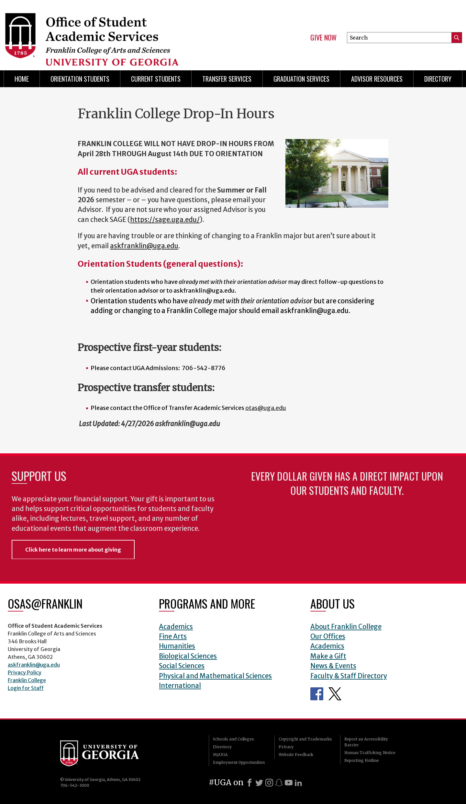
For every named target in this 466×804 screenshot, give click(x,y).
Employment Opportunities (239, 762)
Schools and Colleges (233, 739)
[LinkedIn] (298, 783)
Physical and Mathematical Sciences (215, 676)
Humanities (177, 646)
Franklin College (27, 680)
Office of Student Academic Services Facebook (316, 693)
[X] (259, 783)
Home (22, 79)
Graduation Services (301, 79)
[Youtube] (289, 783)
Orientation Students (79, 79)
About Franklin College (346, 627)
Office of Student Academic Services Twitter (334, 693)
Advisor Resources (377, 79)
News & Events (333, 666)
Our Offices (327, 636)
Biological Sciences (188, 656)
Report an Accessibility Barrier (366, 742)
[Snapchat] (279, 783)
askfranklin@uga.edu (34, 664)
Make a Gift (328, 656)
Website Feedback (296, 754)
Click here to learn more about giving (73, 549)
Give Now (323, 38)
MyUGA (220, 754)
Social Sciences (182, 666)
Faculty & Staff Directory (348, 676)
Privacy (286, 746)
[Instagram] (269, 783)
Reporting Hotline (361, 760)
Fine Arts (173, 636)
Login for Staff (26, 688)
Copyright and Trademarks (305, 739)
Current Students (156, 79)
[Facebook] (249, 783)
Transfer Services (226, 79)
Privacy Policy (24, 672)
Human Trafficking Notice (369, 752)
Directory (437, 79)
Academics (176, 627)
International (180, 686)
